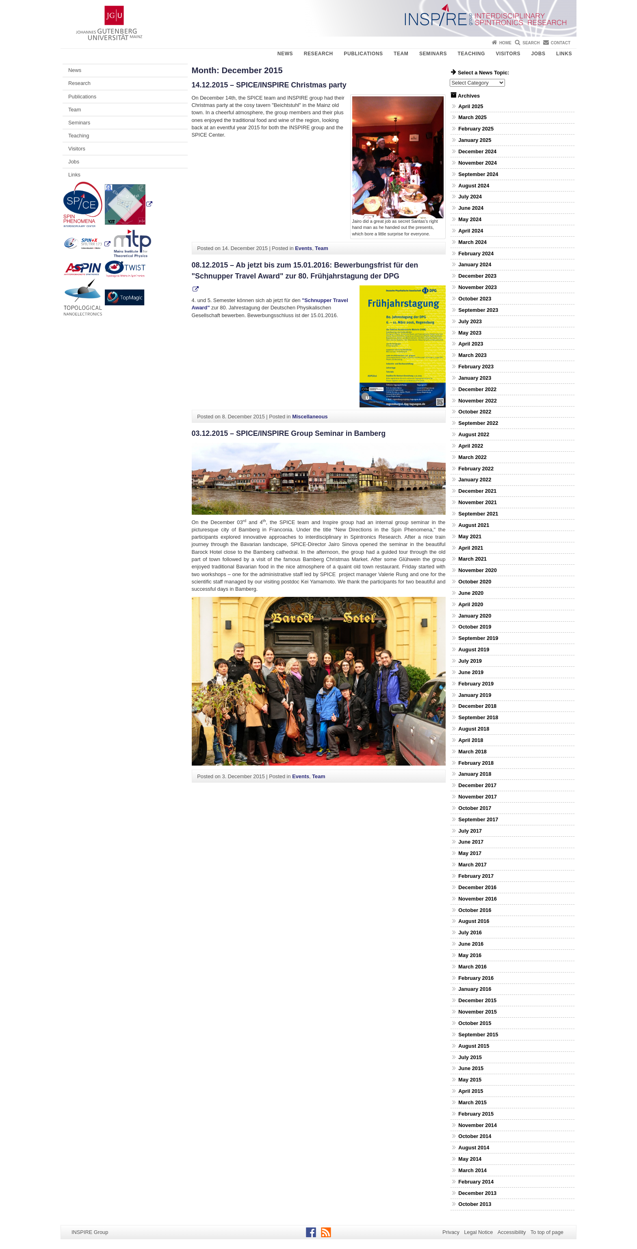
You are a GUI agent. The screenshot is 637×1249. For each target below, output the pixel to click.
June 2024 (470, 208)
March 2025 (472, 117)
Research (318, 54)
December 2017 (477, 785)
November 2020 (477, 570)
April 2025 (470, 106)
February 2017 (476, 876)
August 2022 (473, 434)
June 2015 (470, 1068)
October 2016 (474, 910)
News (285, 54)
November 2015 (477, 1012)
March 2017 (472, 865)
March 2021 (472, 559)
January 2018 (474, 774)
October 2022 (474, 412)
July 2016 (470, 932)
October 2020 (474, 582)
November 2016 (477, 899)
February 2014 (476, 1182)
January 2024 (474, 264)
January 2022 (474, 480)
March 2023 (472, 355)
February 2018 (476, 763)
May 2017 (469, 853)
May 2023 (469, 333)
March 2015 (472, 1102)
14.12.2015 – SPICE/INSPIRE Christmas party (269, 85)
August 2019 (473, 649)
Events (303, 248)
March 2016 (472, 967)
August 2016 (473, 921)
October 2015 (474, 1023)
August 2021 (473, 525)
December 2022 (477, 389)
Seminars (433, 54)
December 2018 (477, 706)
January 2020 (474, 616)
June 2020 (470, 593)
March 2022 (472, 457)
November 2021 (477, 502)
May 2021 (469, 536)
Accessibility (512, 1232)
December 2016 (477, 887)
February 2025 (476, 129)
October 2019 (474, 627)
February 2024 (476, 253)
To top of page (547, 1232)
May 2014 (469, 1159)
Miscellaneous (309, 416)
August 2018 (473, 729)
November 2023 (477, 287)
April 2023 (470, 344)
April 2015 (470, 1091)
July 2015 (470, 1057)
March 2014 (472, 1170)
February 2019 (476, 684)
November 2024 (477, 163)
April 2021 (470, 548)
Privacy (450, 1232)
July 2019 (470, 661)
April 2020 (470, 604)
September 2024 (478, 174)
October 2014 (474, 1136)
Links (564, 54)
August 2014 (473, 1148)
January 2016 (474, 989)
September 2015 (478, 1034)
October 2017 (474, 808)
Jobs (538, 54)
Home (505, 43)
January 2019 (474, 695)
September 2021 (478, 514)
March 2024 (472, 242)
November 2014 (477, 1125)
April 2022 (470, 446)
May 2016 (469, 955)
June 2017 (470, 842)
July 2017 (470, 831)
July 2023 (470, 321)
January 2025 (474, 140)
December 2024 (477, 151)
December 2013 (477, 1193)
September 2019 (478, 638)
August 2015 (473, 1046)
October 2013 (474, 1204)
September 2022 (478, 423)
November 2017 (477, 797)
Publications (363, 54)
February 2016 (476, 978)
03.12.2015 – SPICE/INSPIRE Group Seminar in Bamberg (289, 433)
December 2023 (477, 276)
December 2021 (477, 491)
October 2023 (474, 299)
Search (531, 43)
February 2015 (476, 1114)
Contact (560, 43)
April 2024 (470, 231)
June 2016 (470, 944)
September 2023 (478, 310)
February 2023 (476, 366)
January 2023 (474, 378)
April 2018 (470, 740)
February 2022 (476, 469)
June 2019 (470, 672)
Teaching (471, 54)
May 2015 (469, 1080)
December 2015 (477, 1000)
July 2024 (470, 197)
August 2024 (473, 186)
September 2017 (478, 819)
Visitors (508, 54)
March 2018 (472, 752)
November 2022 (477, 401)
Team (401, 54)
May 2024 (469, 219)
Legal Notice (478, 1232)
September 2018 (478, 717)
